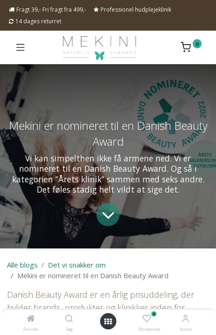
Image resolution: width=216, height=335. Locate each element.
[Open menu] (108, 321)
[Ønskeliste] (147, 318)
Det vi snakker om (77, 264)
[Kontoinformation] (185, 318)
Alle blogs (22, 264)
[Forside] (31, 318)
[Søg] (69, 318)
